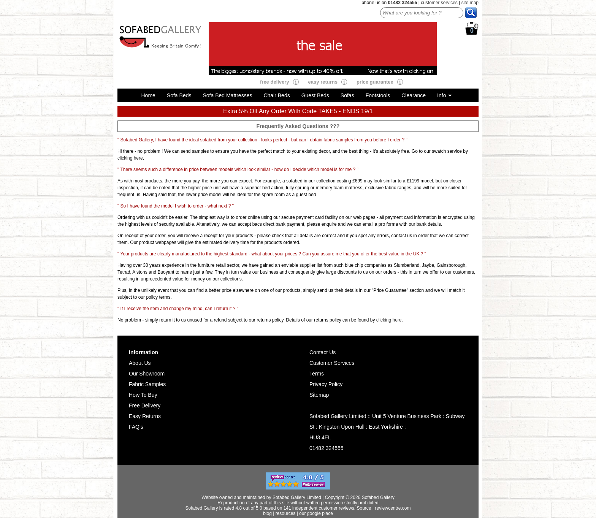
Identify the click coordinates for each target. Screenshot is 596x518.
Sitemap (319, 395)
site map (470, 2)
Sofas (347, 95)
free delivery (274, 82)
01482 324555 (326, 448)
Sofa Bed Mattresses (227, 95)
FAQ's (136, 427)
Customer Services (331, 363)
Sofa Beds (179, 95)
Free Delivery (144, 405)
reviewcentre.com (393, 508)
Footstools (378, 95)
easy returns (323, 82)
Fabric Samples (147, 384)
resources (286, 513)
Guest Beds (315, 95)
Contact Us (322, 352)
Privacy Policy (325, 384)
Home (148, 95)
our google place (316, 513)
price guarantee (375, 82)
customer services (439, 2)
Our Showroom (147, 374)
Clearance (413, 95)
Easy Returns (145, 416)
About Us (140, 363)
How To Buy (143, 395)
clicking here (130, 158)
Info (441, 95)
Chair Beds (276, 95)
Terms (316, 374)
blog (267, 513)
